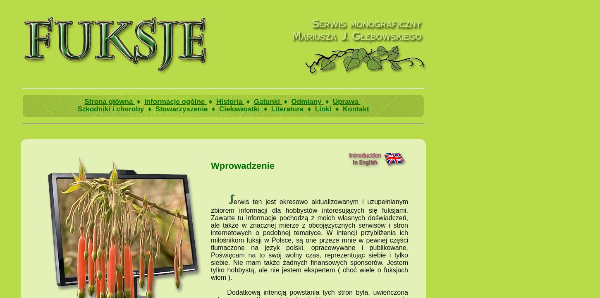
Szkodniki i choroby (112, 109)
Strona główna (109, 102)
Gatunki (268, 102)
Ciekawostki (240, 109)
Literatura (288, 109)
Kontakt (356, 109)
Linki (324, 109)
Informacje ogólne (175, 102)
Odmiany (307, 102)
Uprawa (346, 102)
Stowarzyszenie (182, 109)
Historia (230, 102)
